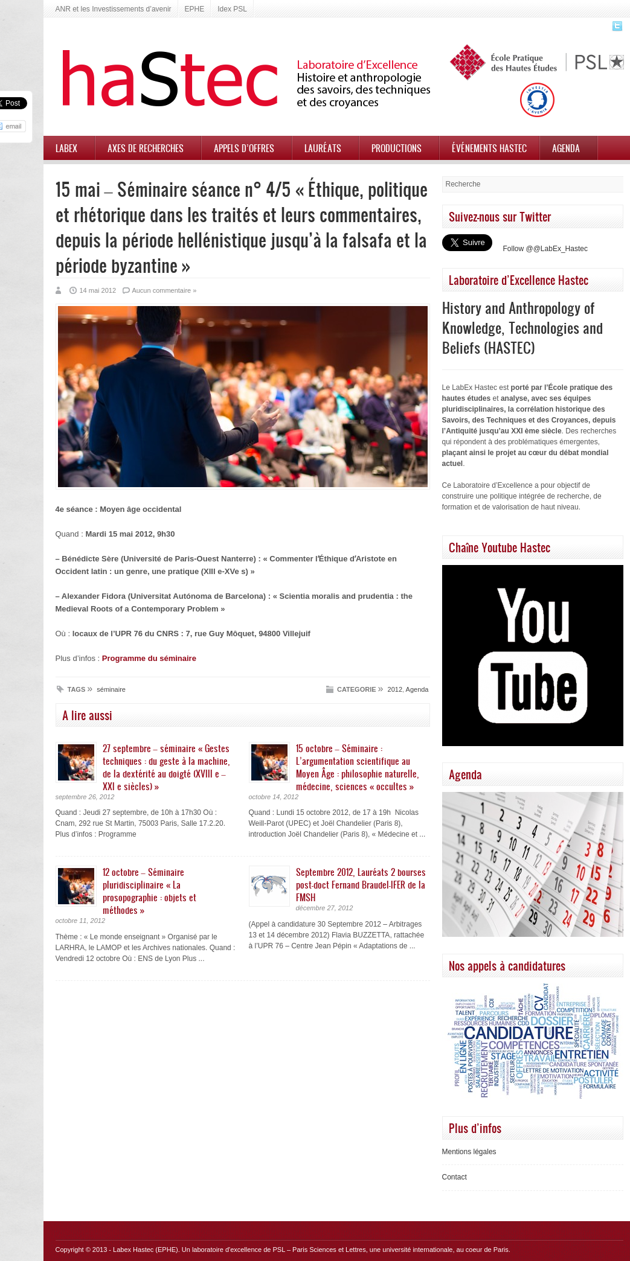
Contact (454, 1177)
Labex (66, 148)
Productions (396, 148)
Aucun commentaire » (164, 290)
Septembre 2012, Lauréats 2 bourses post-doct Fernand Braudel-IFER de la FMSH (361, 884)
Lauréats (322, 148)
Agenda (566, 148)
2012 (395, 689)
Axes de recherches (146, 148)
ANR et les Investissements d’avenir (114, 9)
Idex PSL (232, 9)
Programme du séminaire (149, 658)
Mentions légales (469, 1152)
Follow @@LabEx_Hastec (545, 248)
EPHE (195, 9)
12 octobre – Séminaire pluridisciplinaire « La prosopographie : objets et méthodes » (149, 891)
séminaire (111, 689)
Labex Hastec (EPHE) (145, 1249)
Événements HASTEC (489, 148)
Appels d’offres (244, 148)
